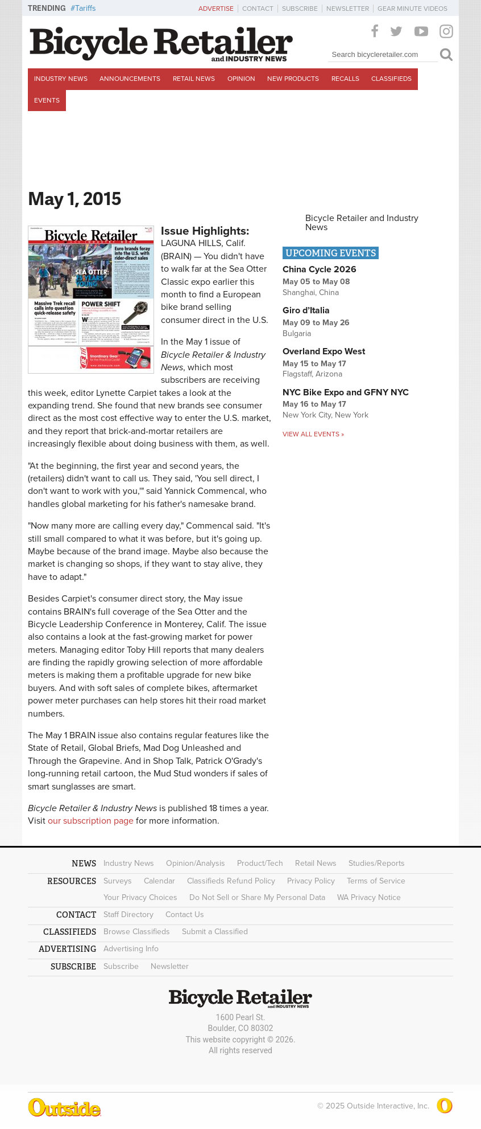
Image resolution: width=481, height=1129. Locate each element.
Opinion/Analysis (195, 863)
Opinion (241, 79)
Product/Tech (260, 863)
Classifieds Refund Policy (231, 881)
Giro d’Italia (306, 310)
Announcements (129, 79)
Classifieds (391, 79)
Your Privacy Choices (140, 897)
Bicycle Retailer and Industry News (361, 222)
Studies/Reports (377, 863)
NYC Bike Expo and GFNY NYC (346, 392)
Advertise (216, 9)
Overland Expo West (324, 351)
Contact (257, 9)
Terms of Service (376, 881)
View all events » (313, 434)
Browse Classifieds (136, 931)
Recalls (345, 79)
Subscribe (300, 9)
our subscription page (91, 821)
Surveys (117, 881)
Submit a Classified (215, 931)
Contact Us (184, 914)
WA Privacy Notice (369, 897)
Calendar (159, 881)
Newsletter (347, 9)
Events (47, 100)
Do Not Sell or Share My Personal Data (257, 897)
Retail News (194, 79)
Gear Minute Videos (412, 9)
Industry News (61, 79)
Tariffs (85, 8)
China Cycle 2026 (319, 269)
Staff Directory (128, 914)
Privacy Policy (311, 881)
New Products (293, 79)
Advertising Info (131, 949)
